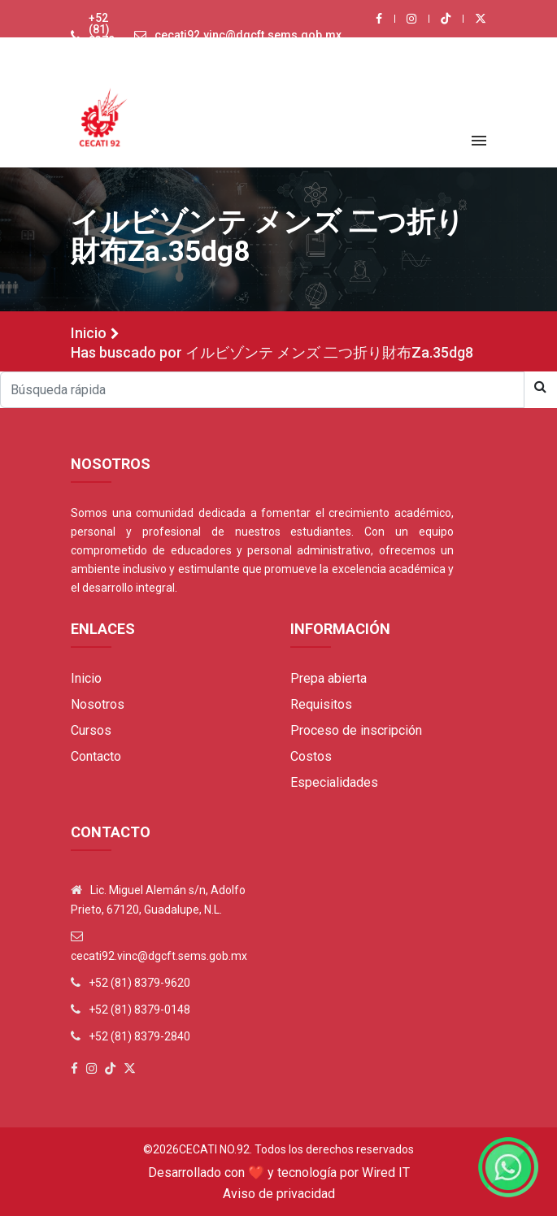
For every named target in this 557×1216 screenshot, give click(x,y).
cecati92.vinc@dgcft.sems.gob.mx (248, 35)
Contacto (96, 756)
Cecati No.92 (214, 1149)
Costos (311, 756)
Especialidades (334, 782)
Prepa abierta (328, 678)
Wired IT (386, 1172)
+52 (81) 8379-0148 (139, 1009)
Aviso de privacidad (279, 1193)
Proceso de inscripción (356, 730)
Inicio (89, 332)
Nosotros (97, 704)
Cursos (91, 730)
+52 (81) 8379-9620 (104, 35)
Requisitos (321, 704)
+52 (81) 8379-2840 (139, 1036)
